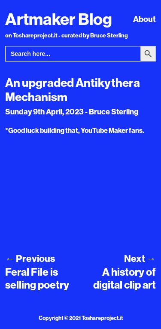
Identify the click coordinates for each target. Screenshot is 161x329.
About (144, 19)
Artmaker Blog (58, 19)
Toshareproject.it (102, 317)
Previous (30, 258)
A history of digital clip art (124, 278)
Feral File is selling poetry (37, 278)
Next (140, 258)
